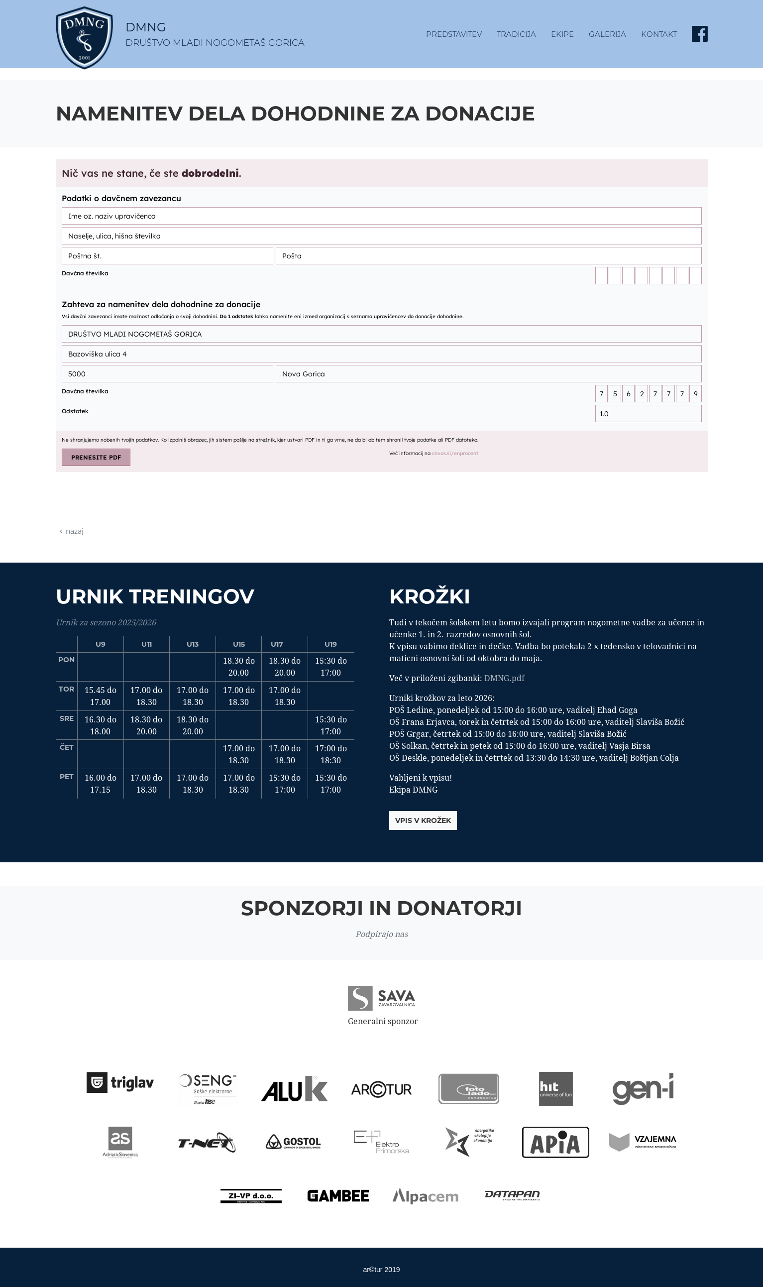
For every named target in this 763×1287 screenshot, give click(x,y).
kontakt (659, 34)
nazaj (72, 531)
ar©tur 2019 (381, 1270)
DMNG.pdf (504, 678)
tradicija (516, 34)
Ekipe (562, 34)
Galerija (607, 34)
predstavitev (454, 34)
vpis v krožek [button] (423, 820)
